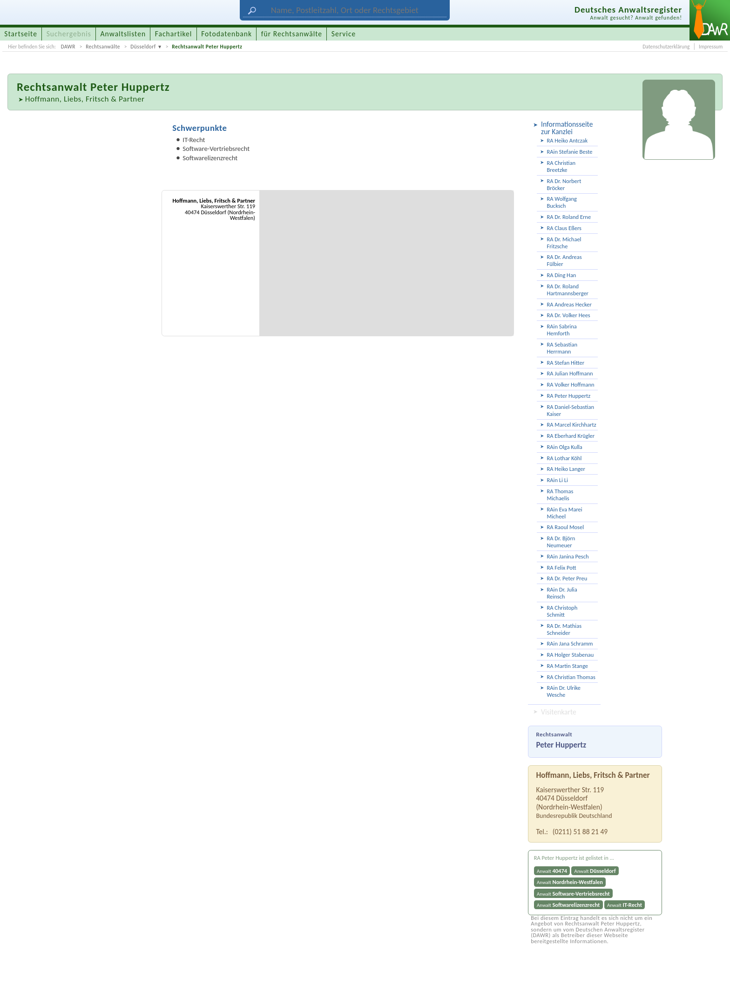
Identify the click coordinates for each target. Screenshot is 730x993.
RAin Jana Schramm (570, 643)
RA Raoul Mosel (565, 527)
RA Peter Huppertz (569, 395)
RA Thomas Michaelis (560, 495)
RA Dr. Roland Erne (569, 216)
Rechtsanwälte (103, 46)
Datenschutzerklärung (665, 46)
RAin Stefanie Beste (570, 151)
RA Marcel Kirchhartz (571, 424)
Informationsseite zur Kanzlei (567, 128)
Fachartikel (173, 33)
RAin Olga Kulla (564, 446)
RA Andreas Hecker (569, 304)
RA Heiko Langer (566, 468)
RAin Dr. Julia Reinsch (562, 593)
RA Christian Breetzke (561, 166)
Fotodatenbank (226, 33)
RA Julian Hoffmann (570, 373)
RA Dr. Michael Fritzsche (564, 243)
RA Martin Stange (567, 665)
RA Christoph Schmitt (562, 611)
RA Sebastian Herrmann (562, 348)
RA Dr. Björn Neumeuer (561, 542)
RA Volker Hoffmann (571, 384)
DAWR (68, 46)
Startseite (20, 33)
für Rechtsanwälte (291, 33)
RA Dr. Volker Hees (568, 315)
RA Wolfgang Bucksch (562, 202)
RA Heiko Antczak (567, 140)
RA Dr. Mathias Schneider (564, 629)
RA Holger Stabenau (570, 654)
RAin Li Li (557, 479)
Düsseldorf (143, 46)
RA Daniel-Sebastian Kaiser (570, 410)
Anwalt (552, 870)
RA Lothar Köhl (564, 458)
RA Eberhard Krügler (571, 435)
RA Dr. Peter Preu (567, 578)
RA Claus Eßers (564, 227)
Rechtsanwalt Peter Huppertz (207, 46)
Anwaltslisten (123, 33)
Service (343, 33)
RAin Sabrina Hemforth (562, 330)
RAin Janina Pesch (568, 556)
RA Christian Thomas (571, 676)
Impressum (711, 46)
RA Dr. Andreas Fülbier (564, 260)
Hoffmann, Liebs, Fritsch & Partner (85, 99)
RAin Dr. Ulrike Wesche (564, 691)
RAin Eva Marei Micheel (564, 513)
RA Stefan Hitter (566, 362)
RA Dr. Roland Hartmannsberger (567, 290)
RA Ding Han (561, 275)
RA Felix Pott (561, 567)
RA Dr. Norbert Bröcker (564, 184)
